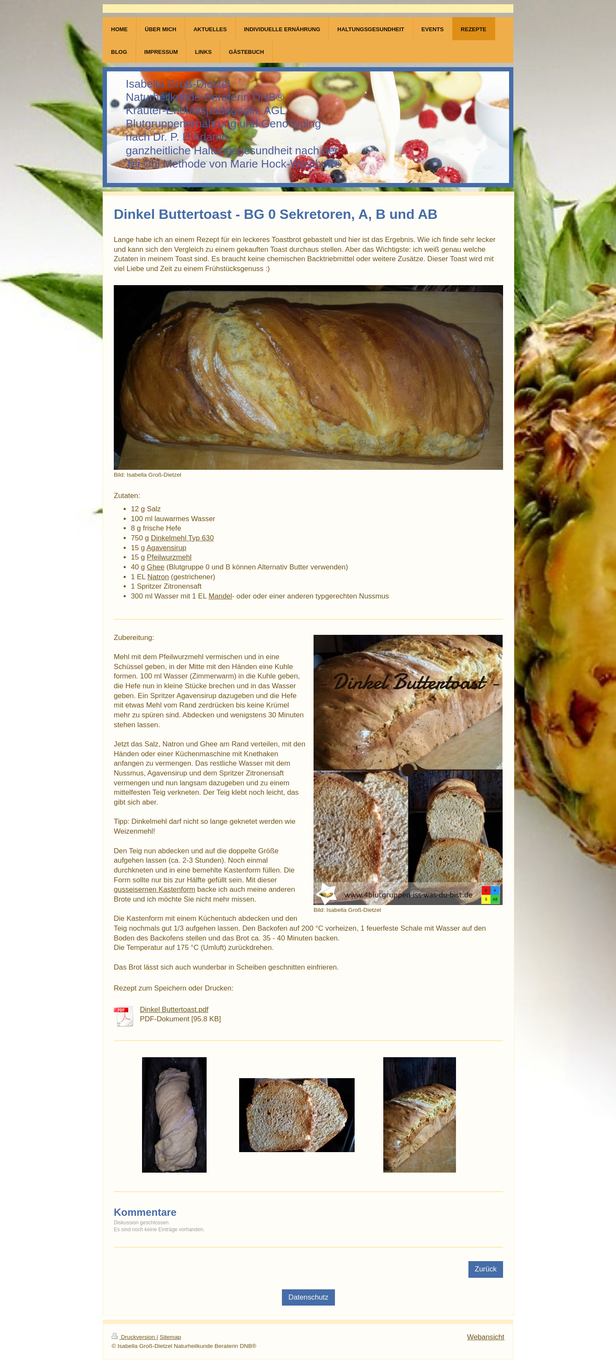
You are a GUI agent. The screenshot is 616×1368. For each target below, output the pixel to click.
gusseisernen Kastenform (154, 889)
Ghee (155, 567)
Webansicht (485, 1337)
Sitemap (170, 1337)
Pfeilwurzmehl (169, 557)
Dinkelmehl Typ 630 (182, 538)
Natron (158, 577)
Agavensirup (166, 548)
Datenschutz (308, 1297)
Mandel (220, 596)
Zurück (486, 1269)
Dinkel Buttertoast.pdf (174, 1009)
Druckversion (134, 1337)
